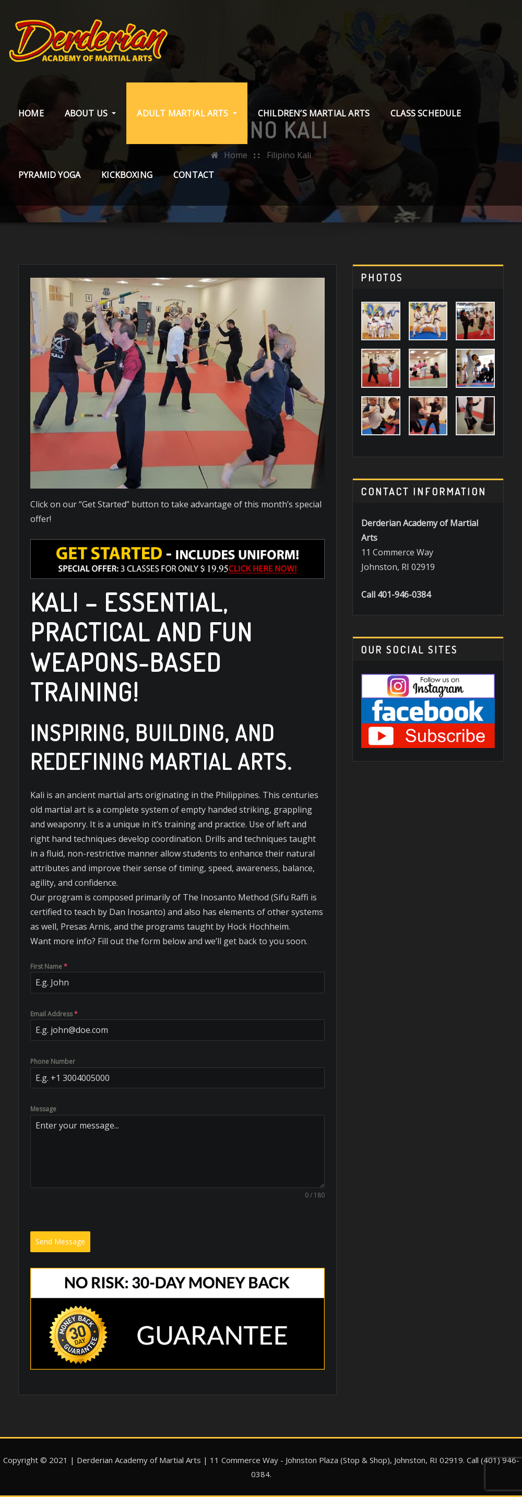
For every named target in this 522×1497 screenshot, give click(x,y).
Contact (193, 175)
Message (43, 1108)
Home (31, 113)
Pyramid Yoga (49, 175)
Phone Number (52, 1061)
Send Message (60, 1241)
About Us (90, 113)
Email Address (54, 1013)
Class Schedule (425, 113)
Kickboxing (126, 175)
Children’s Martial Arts (314, 113)
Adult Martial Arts (187, 113)
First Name (48, 966)
